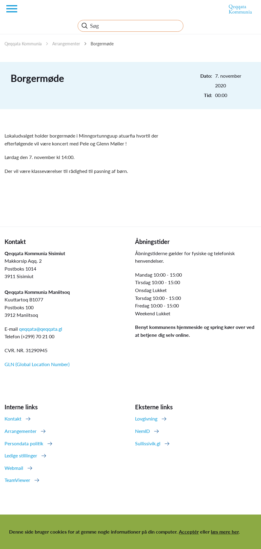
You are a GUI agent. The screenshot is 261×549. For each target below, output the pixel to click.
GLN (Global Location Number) (37, 364)
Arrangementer (66, 43)
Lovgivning (146, 418)
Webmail (14, 468)
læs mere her (225, 531)
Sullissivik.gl (147, 443)
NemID (142, 431)
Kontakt (13, 418)
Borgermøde (102, 43)
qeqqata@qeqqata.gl (40, 329)
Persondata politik (24, 443)
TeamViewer (17, 480)
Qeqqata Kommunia (23, 43)
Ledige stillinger (21, 455)
